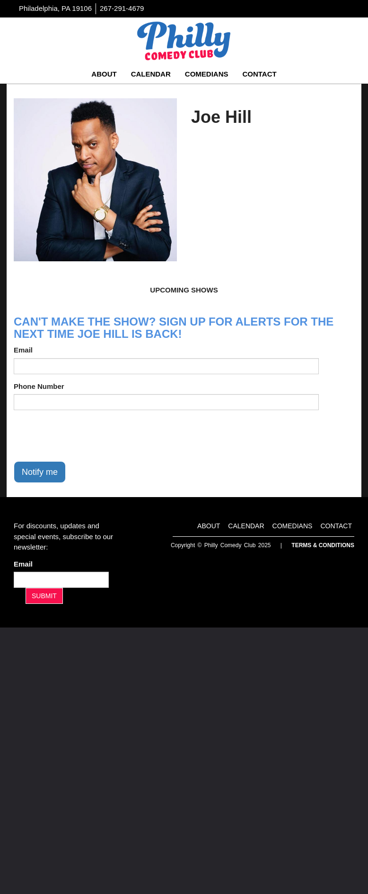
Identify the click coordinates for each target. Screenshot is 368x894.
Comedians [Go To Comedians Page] (206, 74)
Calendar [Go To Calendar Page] (151, 74)
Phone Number (39, 386)
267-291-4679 (122, 8)
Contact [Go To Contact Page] (259, 74)
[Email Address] (61, 580)
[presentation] (86, 435)
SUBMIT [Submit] (44, 596)
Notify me (40, 472)
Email (23, 350)
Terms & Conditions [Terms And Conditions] (322, 545)
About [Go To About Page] (103, 74)
